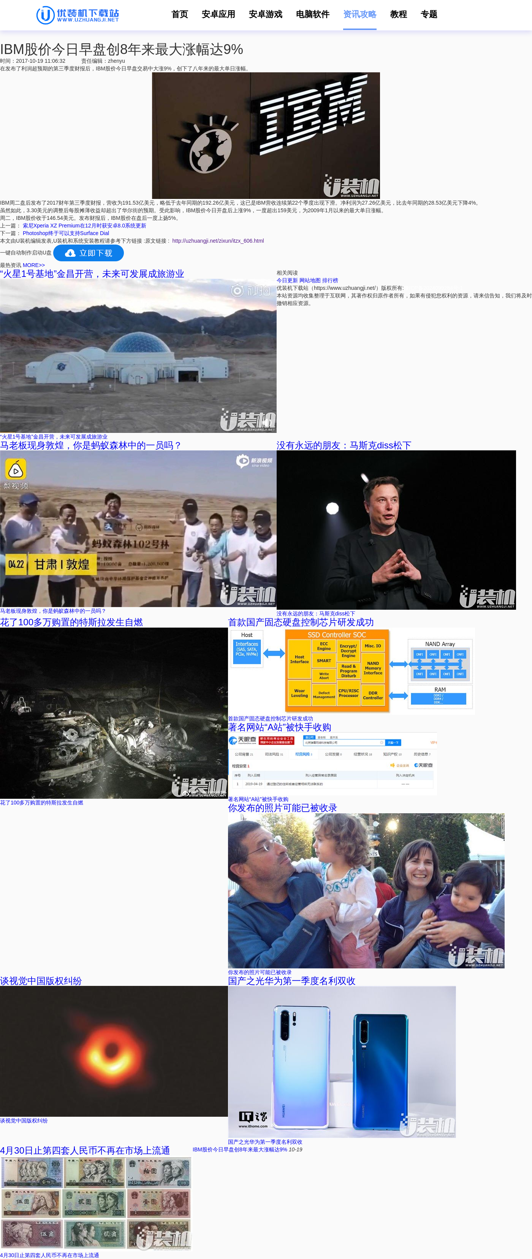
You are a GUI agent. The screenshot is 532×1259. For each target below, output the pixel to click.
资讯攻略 (360, 14)
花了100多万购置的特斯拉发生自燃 (71, 622)
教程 (398, 14)
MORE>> (34, 265)
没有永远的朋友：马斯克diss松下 (344, 445)
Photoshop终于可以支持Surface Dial (66, 233)
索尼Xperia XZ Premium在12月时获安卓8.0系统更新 (84, 226)
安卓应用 (218, 14)
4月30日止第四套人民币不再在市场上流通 (85, 1150)
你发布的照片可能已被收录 (282, 808)
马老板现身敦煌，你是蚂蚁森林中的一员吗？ (91, 445)
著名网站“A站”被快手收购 (279, 727)
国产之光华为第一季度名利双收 (292, 981)
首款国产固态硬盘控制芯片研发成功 (301, 622)
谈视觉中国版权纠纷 (41, 981)
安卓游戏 (265, 14)
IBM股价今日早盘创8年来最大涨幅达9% (241, 1149)
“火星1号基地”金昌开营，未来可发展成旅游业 (92, 274)
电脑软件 (312, 14)
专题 (429, 14)
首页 (179, 14)
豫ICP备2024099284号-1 (433, 288)
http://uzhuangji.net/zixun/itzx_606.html (218, 241)
